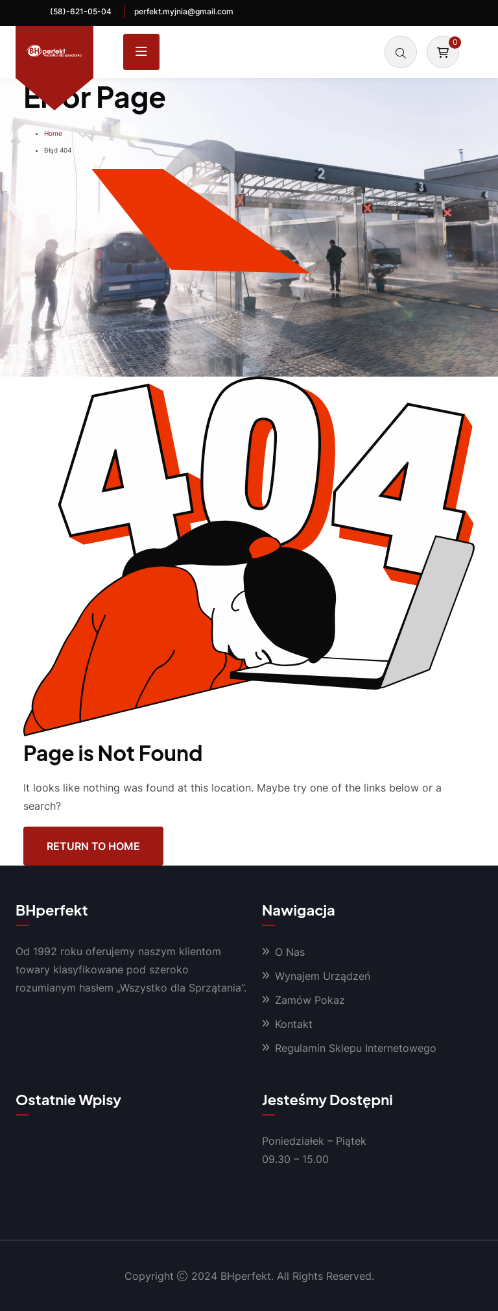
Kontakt (294, 1024)
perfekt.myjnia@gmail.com (183, 11)
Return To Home (93, 846)
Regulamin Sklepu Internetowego (355, 1048)
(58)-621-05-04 (81, 11)
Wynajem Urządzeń (322, 975)
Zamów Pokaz (310, 999)
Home (53, 133)
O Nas (290, 951)
